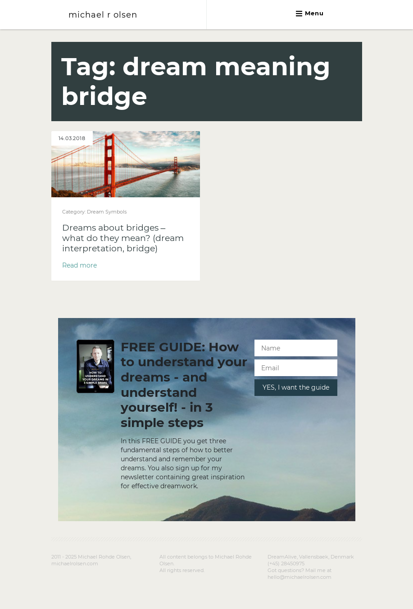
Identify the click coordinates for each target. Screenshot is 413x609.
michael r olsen (102, 14)
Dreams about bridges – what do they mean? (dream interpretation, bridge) (123, 238)
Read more (79, 265)
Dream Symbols (107, 212)
